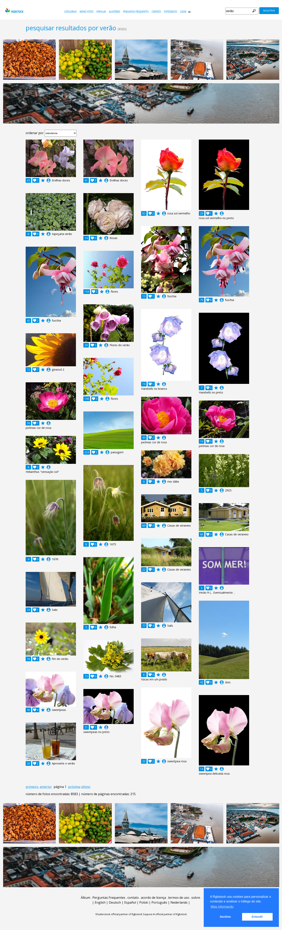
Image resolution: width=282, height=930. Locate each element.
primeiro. (32, 787)
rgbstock (13, 10)
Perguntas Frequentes (136, 11)
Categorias (70, 11)
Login (183, 11)
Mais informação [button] (222, 906)
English (100, 902)
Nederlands (178, 902)
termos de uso (178, 897)
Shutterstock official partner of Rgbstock (118, 914)
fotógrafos (170, 11)
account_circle (48, 180)
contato (156, 11)
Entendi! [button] (257, 916)
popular (101, 11)
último (85, 787)
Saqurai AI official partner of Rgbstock (165, 914)
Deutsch (115, 902)
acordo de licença (153, 897)
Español (130, 902)
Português (159, 902)
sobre (195, 897)
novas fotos (87, 11)
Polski (143, 902)
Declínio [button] (225, 916)
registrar (269, 10)
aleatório (114, 11)
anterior (46, 787)
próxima (74, 787)
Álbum (85, 897)
